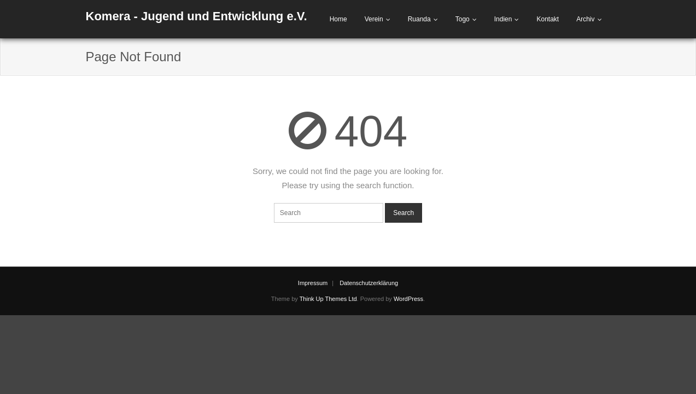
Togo (462, 19)
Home (338, 19)
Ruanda (419, 19)
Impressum (312, 283)
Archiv (585, 19)
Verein (374, 19)
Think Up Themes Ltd (328, 299)
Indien (503, 19)
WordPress (408, 299)
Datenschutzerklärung (369, 283)
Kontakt (547, 19)
